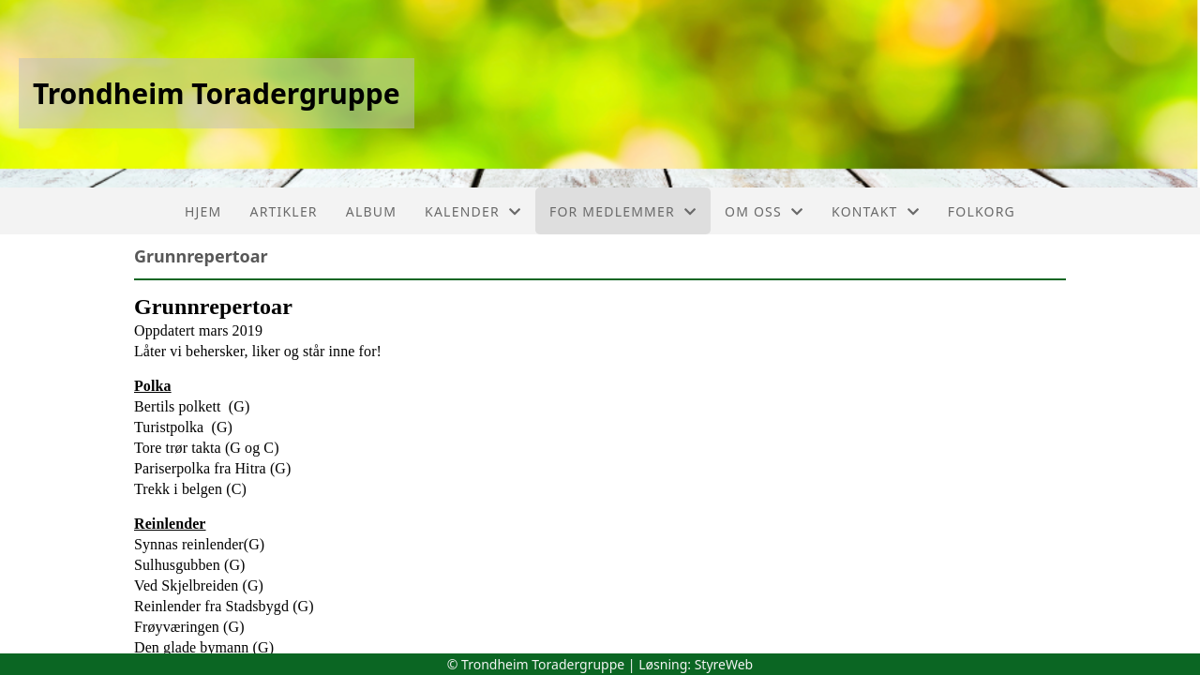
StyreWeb (724, 664)
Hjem (203, 211)
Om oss (764, 211)
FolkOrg (981, 211)
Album (371, 211)
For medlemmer (623, 211)
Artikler (284, 211)
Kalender (473, 211)
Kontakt (876, 211)
